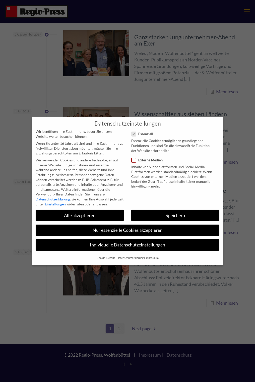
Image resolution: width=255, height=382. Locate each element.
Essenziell (144, 129)
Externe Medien (149, 155)
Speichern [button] (175, 211)
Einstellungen (55, 199)
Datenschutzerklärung (53, 195)
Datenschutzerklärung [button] (130, 253)
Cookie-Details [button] (106, 253)
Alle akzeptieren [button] (79, 211)
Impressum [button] (152, 253)
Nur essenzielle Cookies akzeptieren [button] (127, 225)
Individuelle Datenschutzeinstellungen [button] (127, 240)
